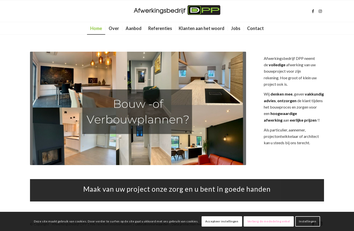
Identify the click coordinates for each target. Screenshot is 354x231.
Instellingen (307, 221)
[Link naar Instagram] (320, 11)
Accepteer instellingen (221, 221)
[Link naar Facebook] (313, 11)
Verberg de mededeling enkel (268, 221)
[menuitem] (96, 28)
